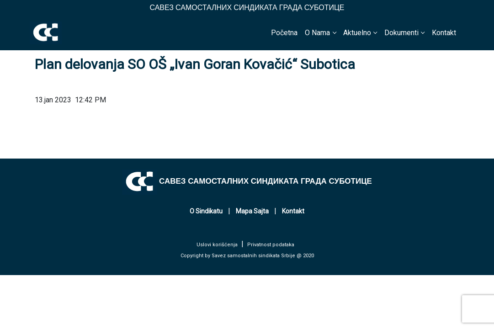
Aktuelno (357, 32)
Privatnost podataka (270, 245)
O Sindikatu (206, 211)
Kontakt (444, 32)
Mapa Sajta (252, 211)
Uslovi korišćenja (217, 245)
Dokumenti (401, 32)
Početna (284, 32)
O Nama (317, 32)
